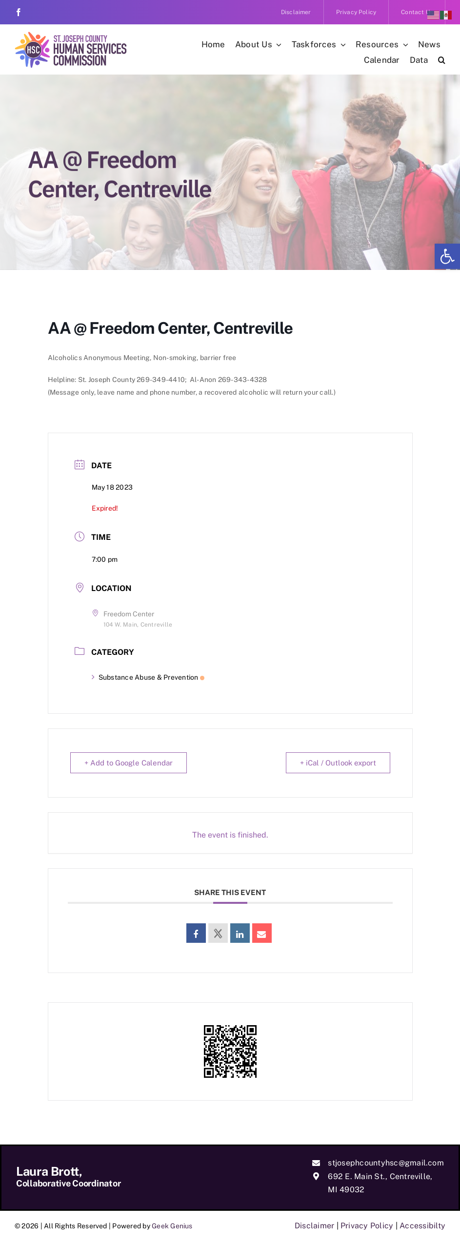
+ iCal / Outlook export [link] (338, 763)
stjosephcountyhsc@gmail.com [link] (385, 1162)
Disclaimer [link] (314, 1225)
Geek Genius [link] (172, 1226)
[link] (447, 256)
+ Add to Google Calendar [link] (128, 763)
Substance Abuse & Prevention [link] (148, 677)
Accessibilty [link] (422, 1225)
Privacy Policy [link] (366, 1225)
